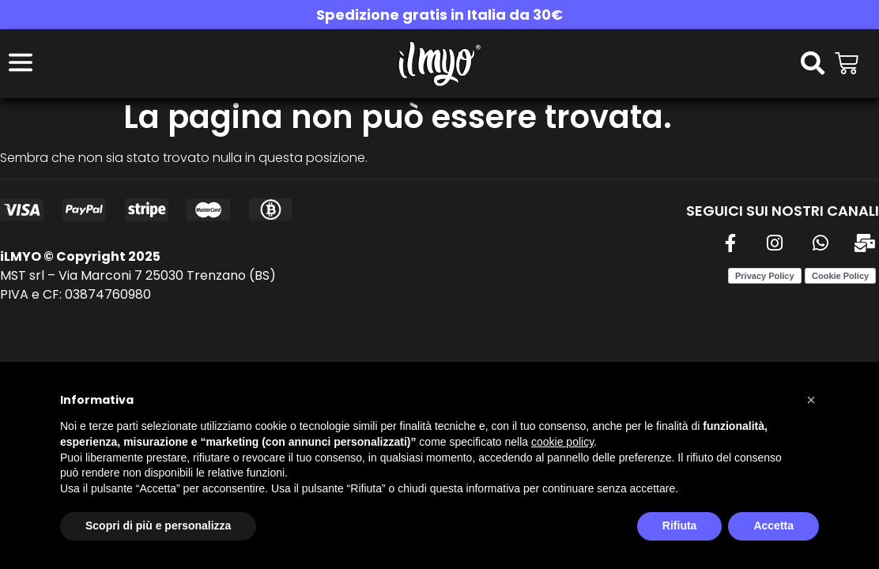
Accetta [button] (773, 525)
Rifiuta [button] (679, 525)
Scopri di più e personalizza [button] (158, 525)
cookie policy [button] (562, 441)
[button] (811, 400)
